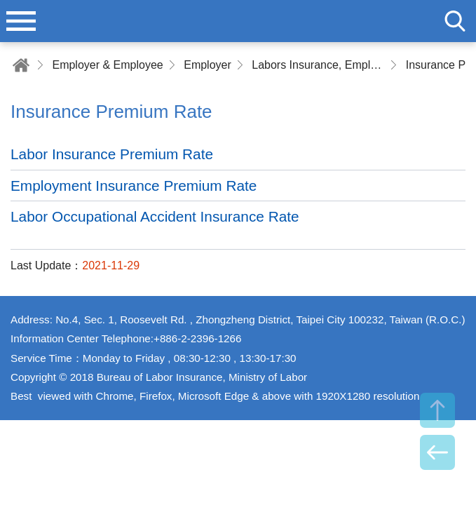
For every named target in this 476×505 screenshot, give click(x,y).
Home (21, 65)
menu (21, 21)
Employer (207, 65)
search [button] (455, 21)
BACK (437, 452)
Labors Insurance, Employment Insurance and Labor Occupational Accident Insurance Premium (318, 65)
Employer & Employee (107, 65)
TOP (437, 410)
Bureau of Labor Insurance (238, 21)
